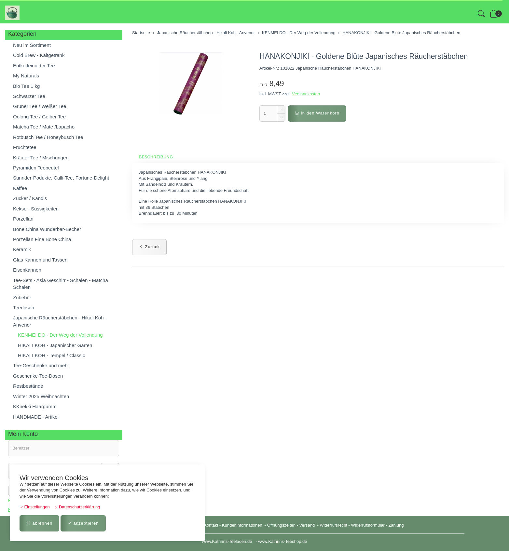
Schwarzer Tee (29, 96)
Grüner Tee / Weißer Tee (39, 106)
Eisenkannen (27, 270)
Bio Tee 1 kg (26, 86)
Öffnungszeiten (281, 525)
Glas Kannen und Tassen (40, 259)
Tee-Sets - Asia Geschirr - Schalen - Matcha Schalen (60, 283)
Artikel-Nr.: (269, 68)
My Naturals (26, 75)
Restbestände (28, 386)
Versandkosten (306, 93)
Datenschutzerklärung (77, 506)
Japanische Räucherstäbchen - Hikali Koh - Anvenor (60, 321)
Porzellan (23, 219)
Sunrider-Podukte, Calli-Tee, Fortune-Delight (61, 178)
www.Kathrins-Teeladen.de (227, 541)
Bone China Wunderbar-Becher (47, 229)
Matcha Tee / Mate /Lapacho (44, 126)
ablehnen (39, 523)
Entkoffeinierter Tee (34, 65)
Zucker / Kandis (30, 198)
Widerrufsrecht (333, 525)
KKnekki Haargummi (35, 406)
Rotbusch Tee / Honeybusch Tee (48, 137)
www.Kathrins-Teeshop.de (282, 541)
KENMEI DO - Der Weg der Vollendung (60, 335)
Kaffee (20, 188)
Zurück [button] (149, 246)
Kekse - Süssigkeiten (36, 208)
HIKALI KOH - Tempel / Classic (51, 355)
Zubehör (22, 297)
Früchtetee (24, 147)
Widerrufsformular (368, 525)
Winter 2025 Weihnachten (41, 396)
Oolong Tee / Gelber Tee (39, 116)
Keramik (22, 249)
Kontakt (211, 525)
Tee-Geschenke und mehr (41, 365)
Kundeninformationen (242, 525)
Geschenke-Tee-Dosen (38, 376)
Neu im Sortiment (32, 45)
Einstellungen (35, 506)
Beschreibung (156, 157)
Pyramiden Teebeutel (36, 167)
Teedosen (23, 307)
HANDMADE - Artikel (36, 417)
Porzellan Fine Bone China (42, 239)
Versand (307, 525)
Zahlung (396, 525)
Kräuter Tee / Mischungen (41, 157)
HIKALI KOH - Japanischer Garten (55, 345)
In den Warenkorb (317, 113)
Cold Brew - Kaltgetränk (38, 55)
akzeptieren (83, 523)
